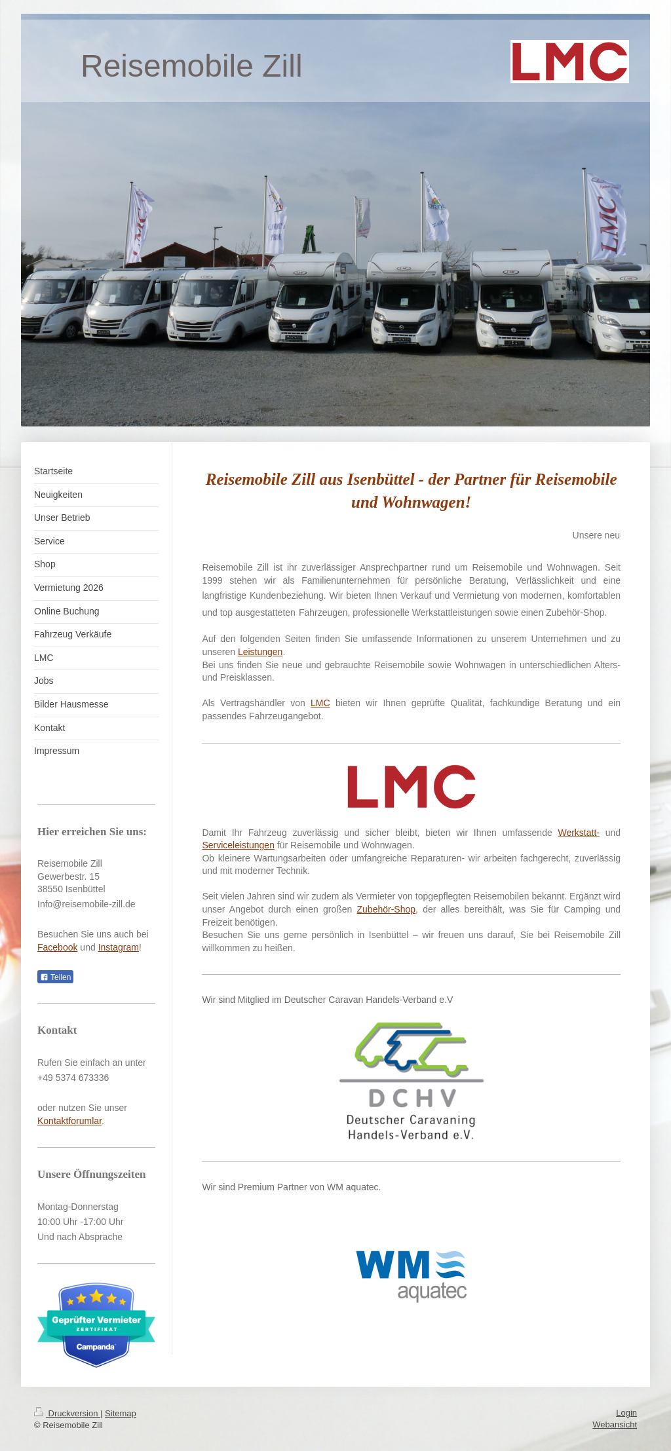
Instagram (118, 947)
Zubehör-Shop (386, 909)
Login (626, 1413)
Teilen (55, 977)
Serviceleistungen (238, 845)
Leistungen (260, 652)
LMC (320, 703)
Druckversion (67, 1413)
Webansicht (614, 1424)
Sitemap (120, 1413)
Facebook (57, 947)
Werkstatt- (579, 832)
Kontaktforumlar (69, 1121)
